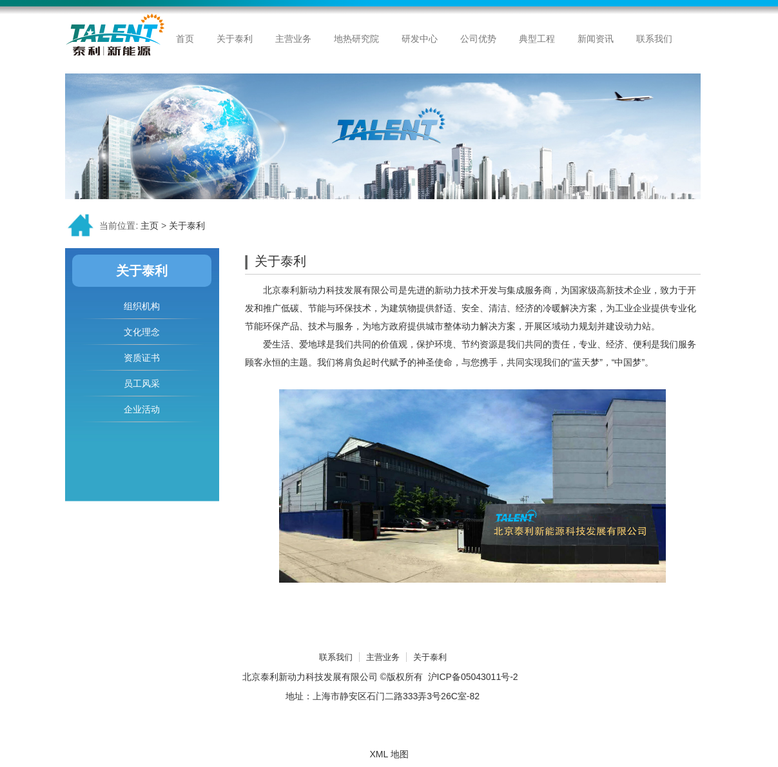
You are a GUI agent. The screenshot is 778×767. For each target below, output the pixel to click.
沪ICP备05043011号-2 (473, 677)
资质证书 (142, 358)
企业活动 (142, 409)
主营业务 (383, 657)
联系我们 (336, 657)
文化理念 (142, 332)
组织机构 (142, 306)
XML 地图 (388, 754)
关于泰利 (187, 225)
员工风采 (142, 383)
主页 (150, 225)
